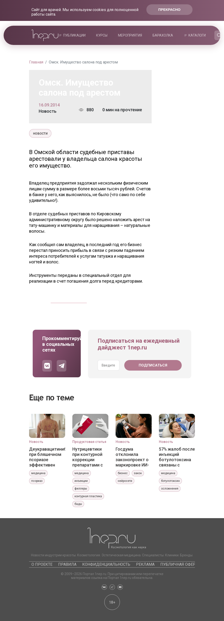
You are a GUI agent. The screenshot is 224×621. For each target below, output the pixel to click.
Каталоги (197, 35)
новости (40, 133)
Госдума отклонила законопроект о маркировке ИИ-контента (132, 457)
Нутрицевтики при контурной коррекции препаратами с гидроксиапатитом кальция (90, 457)
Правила (67, 564)
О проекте (41, 564)
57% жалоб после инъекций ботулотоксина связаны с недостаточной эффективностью (177, 457)
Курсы (101, 35)
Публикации (74, 35)
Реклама (145, 564)
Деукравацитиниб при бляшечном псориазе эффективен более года (47, 457)
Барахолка (163, 35)
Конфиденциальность (106, 564)
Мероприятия (130, 35)
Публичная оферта (180, 564)
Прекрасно (169, 9)
